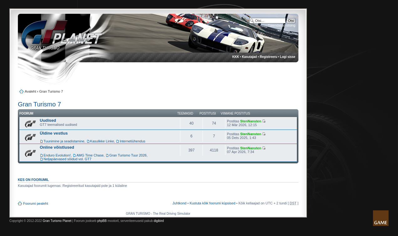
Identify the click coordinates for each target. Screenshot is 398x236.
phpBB (102, 221)
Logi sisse (287, 57)
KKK (235, 57)
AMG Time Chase (90, 155)
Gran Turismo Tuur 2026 (128, 155)
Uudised (48, 120)
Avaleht (30, 91)
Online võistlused (57, 147)
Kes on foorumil (33, 180)
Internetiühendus (132, 141)
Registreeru (268, 57)
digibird (159, 221)
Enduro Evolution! (57, 155)
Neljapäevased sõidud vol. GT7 (67, 159)
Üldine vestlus (54, 133)
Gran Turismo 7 (51, 91)
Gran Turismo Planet (57, 221)
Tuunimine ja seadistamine (64, 141)
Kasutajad (249, 57)
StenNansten (250, 121)
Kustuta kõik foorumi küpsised (212, 203)
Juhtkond (180, 203)
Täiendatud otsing (281, 25)
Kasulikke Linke (102, 141)
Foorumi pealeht (35, 203)
